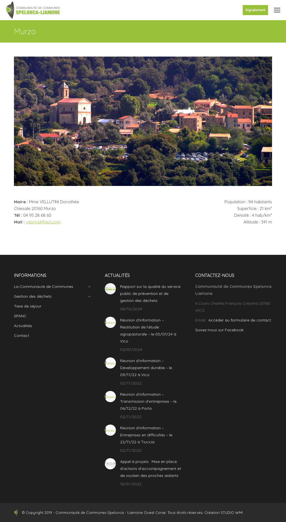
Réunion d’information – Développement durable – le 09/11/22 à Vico (146, 367)
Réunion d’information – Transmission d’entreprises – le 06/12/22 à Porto (148, 401)
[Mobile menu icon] (277, 10)
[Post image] (110, 288)
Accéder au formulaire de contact (239, 320)
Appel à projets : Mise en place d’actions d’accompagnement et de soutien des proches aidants (150, 468)
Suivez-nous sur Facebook (219, 329)
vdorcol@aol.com (43, 222)
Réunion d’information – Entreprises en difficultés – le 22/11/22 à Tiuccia (146, 434)
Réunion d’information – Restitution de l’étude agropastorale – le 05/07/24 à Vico (148, 331)
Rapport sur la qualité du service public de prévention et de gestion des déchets (150, 293)
